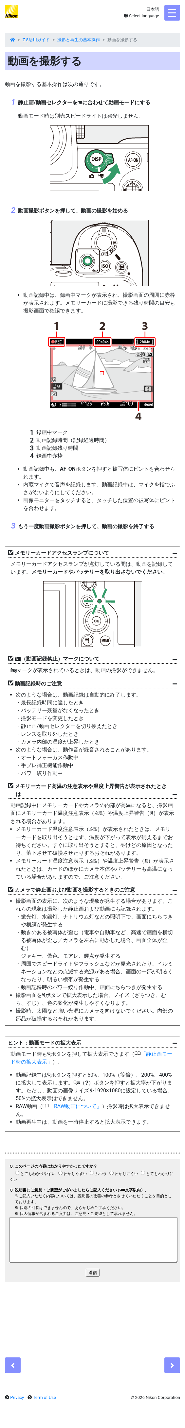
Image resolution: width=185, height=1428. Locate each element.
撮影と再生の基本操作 (78, 39)
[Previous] (13, 1365)
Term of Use (44, 1397)
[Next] (172, 1365)
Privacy (17, 1397)
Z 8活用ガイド (36, 39)
